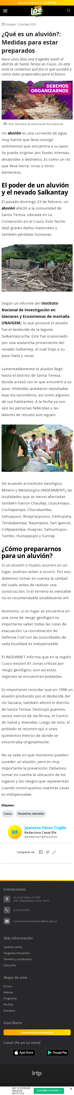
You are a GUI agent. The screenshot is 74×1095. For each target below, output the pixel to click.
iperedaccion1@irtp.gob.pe (40, 836)
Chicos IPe (10, 965)
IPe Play (8, 1004)
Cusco (8, 813)
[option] (37, 1073)
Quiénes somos (13, 947)
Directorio (9, 1010)
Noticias (8, 992)
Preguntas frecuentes (17, 953)
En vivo (8, 986)
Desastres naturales (31, 813)
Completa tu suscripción (37, 1032)
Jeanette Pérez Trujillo (45, 827)
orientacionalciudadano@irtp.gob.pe (35, 921)
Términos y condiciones (18, 959)
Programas (10, 998)
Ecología (8, 24)
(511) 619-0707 (21, 910)
